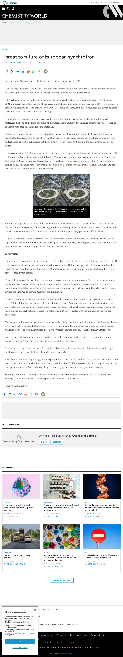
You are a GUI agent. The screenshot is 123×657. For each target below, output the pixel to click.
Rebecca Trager (96, 564)
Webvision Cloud (67, 653)
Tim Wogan (13, 516)
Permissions (70, 625)
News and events (45, 635)
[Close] (35, 610)
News (4, 50)
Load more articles (62, 580)
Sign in (44, 442)
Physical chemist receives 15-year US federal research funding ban (101, 556)
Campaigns (61, 635)
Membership (116, 3)
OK (20, 641)
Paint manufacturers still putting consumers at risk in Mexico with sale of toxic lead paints (61, 557)
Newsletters (10, 23)
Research (8, 502)
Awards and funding (78, 635)
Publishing (95, 3)
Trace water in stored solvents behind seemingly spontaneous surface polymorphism (61, 507)
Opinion (7, 552)
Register (57, 442)
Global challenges (97, 635)
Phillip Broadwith (16, 564)
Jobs (19, 23)
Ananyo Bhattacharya (16, 63)
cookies (96, 647)
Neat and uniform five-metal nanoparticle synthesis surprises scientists (18, 507)
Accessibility (57, 625)
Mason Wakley (55, 567)
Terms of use (43, 625)
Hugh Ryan (53, 516)
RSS (57, 610)
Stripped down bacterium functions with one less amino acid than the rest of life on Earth (102, 507)
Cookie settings (20, 648)
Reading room (28, 23)
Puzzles (39, 23)
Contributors (47, 610)
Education (105, 3)
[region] (20, 630)
